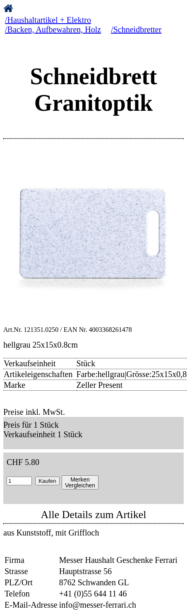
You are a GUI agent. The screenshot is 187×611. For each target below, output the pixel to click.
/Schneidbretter (136, 29)
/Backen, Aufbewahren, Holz (53, 29)
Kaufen (47, 481)
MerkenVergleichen (80, 482)
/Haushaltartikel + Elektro (48, 19)
